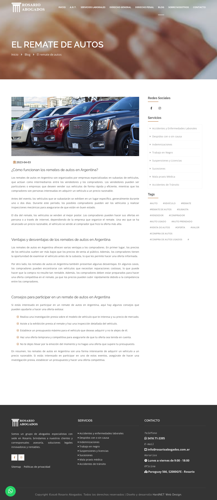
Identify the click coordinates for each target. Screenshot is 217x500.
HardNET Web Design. (167, 493)
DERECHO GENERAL (120, 7)
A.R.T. (73, 7)
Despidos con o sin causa (166, 136)
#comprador (177, 215)
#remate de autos (161, 209)
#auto (154, 203)
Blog (161, 7)
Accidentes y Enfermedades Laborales (173, 128)
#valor (195, 227)
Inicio (62, 7)
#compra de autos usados (166, 239)
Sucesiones (157, 168)
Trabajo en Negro (161, 152)
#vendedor (156, 215)
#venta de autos (160, 227)
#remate (186, 203)
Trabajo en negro (89, 446)
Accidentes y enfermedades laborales (101, 433)
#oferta (180, 227)
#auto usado (158, 221)
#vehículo (169, 203)
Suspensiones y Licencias (166, 160)
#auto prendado (182, 221)
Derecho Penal (144, 7)
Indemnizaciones (161, 144)
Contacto (199, 7)
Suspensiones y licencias (93, 450)
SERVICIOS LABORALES (93, 7)
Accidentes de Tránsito (164, 184)
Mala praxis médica (90, 459)
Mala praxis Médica (162, 176)
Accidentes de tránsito (92, 464)
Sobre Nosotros (178, 7)
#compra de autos (161, 233)
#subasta (182, 209)
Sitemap (16, 466)
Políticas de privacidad (37, 466)
